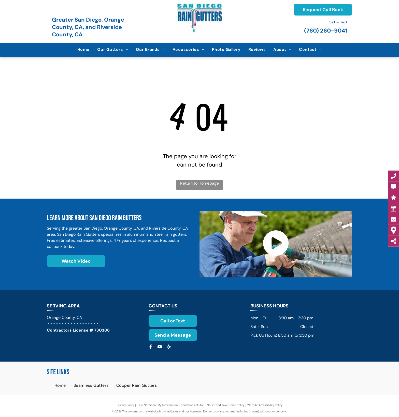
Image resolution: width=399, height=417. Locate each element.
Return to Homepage (199, 183)
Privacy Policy (125, 405)
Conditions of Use (192, 405)
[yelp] (169, 347)
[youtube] (159, 347)
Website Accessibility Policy (264, 405)
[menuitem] (83, 49)
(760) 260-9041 (325, 30)
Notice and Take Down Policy (226, 405)
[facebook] (150, 347)
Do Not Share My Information (158, 405)
